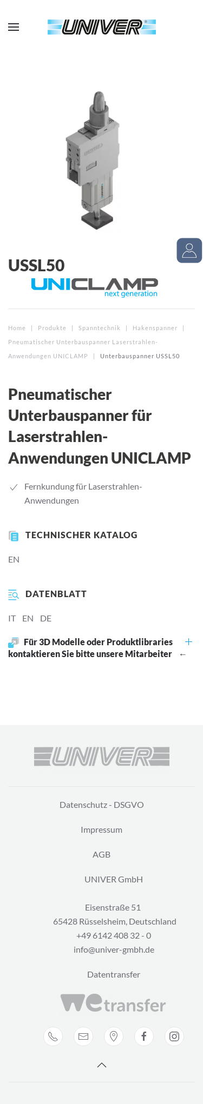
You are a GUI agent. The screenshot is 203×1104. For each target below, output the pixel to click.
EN (13, 559)
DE (45, 618)
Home (17, 327)
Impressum (101, 829)
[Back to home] (102, 27)
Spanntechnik (99, 327)
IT (12, 618)
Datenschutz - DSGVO (102, 804)
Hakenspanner (155, 327)
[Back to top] (101, 1065)
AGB (101, 854)
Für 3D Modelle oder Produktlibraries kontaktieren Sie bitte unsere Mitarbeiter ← (97, 648)
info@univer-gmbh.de (114, 949)
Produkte (52, 327)
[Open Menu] (13, 27)
